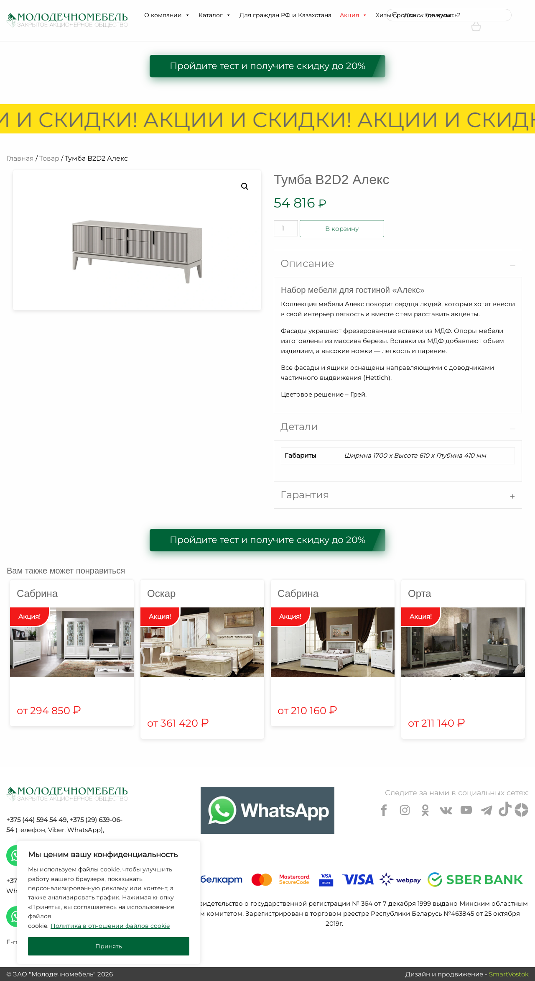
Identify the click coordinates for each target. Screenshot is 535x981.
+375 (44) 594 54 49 (36, 820)
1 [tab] (190, 680)
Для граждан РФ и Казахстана (285, 15)
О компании (167, 15)
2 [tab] (202, 680)
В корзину (342, 229)
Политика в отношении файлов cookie (110, 926)
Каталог (215, 15)
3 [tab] (215, 680)
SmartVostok (509, 974)
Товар (49, 158)
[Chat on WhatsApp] (267, 810)
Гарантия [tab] (304, 495)
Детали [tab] (299, 426)
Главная (20, 158)
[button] (187, 15)
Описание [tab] (307, 263)
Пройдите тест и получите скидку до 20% (267, 66)
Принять (108, 946)
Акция (353, 15)
